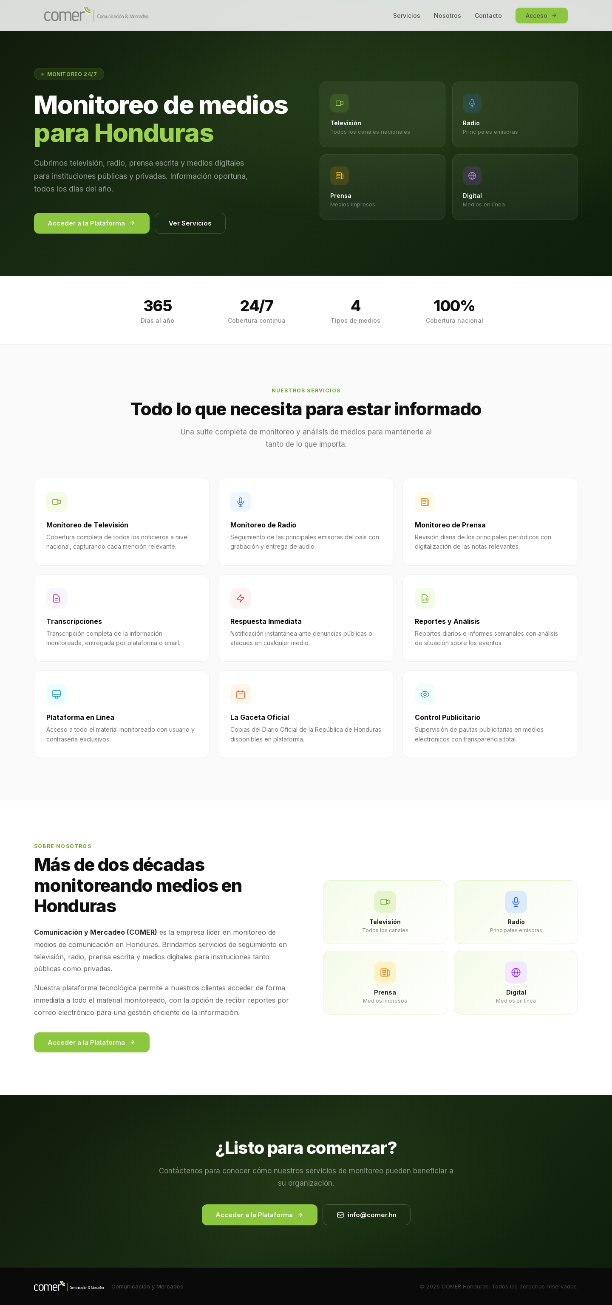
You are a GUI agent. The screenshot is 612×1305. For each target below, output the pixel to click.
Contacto (488, 15)
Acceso (542, 15)
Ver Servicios (190, 223)
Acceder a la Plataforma (92, 223)
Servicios (406, 15)
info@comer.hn (367, 1215)
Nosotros (447, 15)
